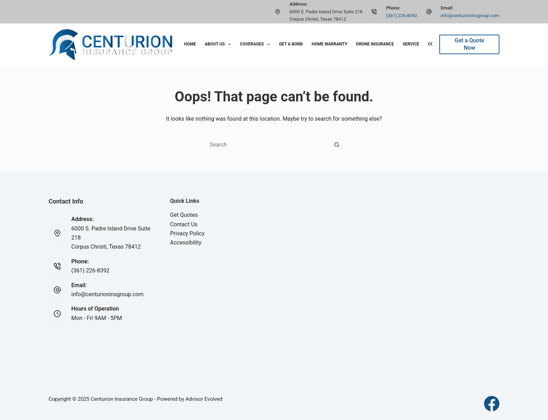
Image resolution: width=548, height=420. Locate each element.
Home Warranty (329, 44)
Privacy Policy (187, 233)
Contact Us (184, 224)
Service (411, 44)
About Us (219, 44)
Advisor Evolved (204, 399)
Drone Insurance (375, 44)
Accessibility (186, 242)
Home (190, 44)
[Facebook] (491, 403)
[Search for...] (267, 144)
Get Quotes (184, 215)
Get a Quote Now (469, 44)
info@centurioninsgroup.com (470, 15)
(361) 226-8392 (401, 15)
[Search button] (337, 144)
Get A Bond (291, 44)
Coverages (256, 44)
